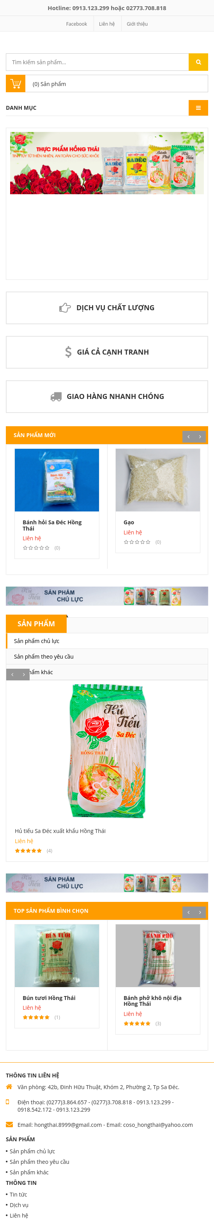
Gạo (129, 522)
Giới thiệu (137, 24)
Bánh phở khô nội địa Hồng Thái (153, 1000)
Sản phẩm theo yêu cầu (44, 656)
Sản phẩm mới (35, 435)
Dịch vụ (19, 1205)
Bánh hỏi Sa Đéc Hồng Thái (52, 525)
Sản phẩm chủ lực (36, 641)
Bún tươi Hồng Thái (49, 998)
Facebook (76, 24)
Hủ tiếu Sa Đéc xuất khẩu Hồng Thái (60, 831)
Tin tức (18, 1194)
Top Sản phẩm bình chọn (51, 910)
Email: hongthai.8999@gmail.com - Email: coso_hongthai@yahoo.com (105, 1124)
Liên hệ (107, 24)
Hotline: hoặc (107, 8)
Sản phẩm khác (33, 672)
